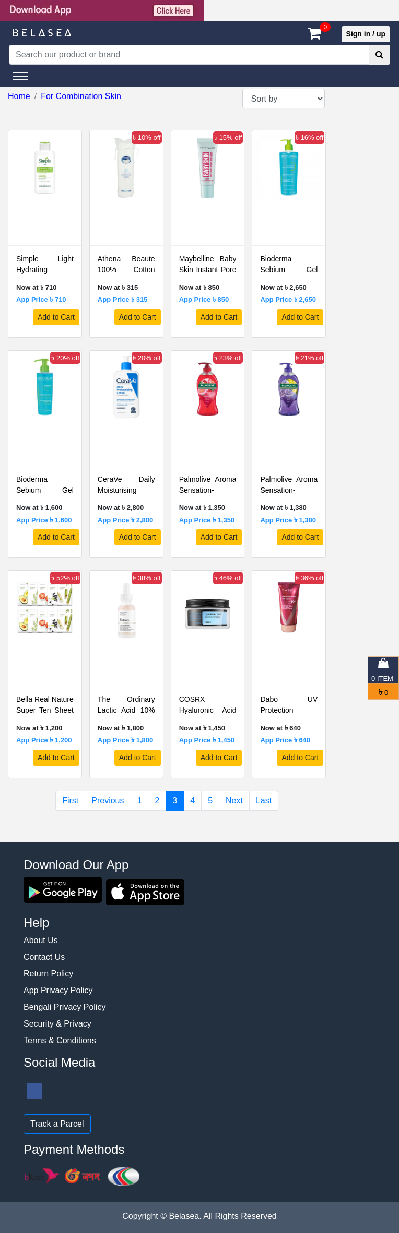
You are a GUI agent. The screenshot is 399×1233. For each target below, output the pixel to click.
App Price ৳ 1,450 (206, 740)
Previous (107, 800)
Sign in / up (365, 34)
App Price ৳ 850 (204, 299)
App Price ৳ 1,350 (206, 520)
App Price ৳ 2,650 (287, 299)
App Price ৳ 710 (41, 299)
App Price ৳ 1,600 (44, 520)
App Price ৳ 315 (123, 299)
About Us (41, 940)
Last (264, 800)
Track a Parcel (57, 1123)
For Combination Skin (81, 96)
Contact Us (44, 957)
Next (234, 800)
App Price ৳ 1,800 (125, 740)
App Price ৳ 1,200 (44, 740)
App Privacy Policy (58, 990)
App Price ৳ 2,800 (125, 520)
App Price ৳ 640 (285, 740)
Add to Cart (56, 317)
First (70, 800)
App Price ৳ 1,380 (287, 520)
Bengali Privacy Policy (64, 1007)
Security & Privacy (57, 1023)
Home (19, 96)
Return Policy (48, 973)
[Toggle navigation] (20, 76)
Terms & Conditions (60, 1040)
